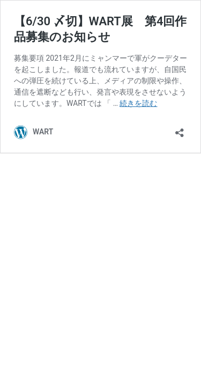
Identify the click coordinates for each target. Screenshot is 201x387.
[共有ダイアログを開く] (179, 129)
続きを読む (138, 103)
